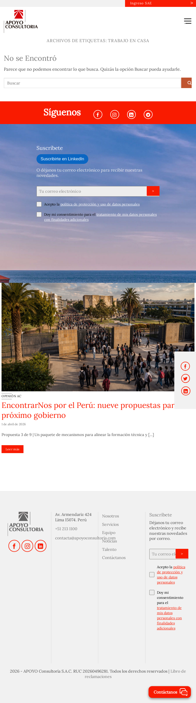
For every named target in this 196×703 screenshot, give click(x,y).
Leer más (13, 449)
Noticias (109, 540)
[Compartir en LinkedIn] (185, 390)
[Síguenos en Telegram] (148, 114)
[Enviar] (186, 82)
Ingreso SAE (140, 3)
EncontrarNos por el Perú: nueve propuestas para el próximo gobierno (94, 410)
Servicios (110, 524)
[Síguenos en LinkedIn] (131, 114)
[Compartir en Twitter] (185, 378)
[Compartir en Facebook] (185, 366)
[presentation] (75, 237)
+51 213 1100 (66, 528)
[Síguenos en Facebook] (97, 114)
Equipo (108, 532)
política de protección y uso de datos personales (100, 204)
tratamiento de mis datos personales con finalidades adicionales (169, 617)
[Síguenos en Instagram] (114, 114)
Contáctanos (114, 557)
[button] (187, 20)
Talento (109, 549)
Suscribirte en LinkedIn (62, 158)
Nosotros (110, 515)
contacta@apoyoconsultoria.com (85, 537)
